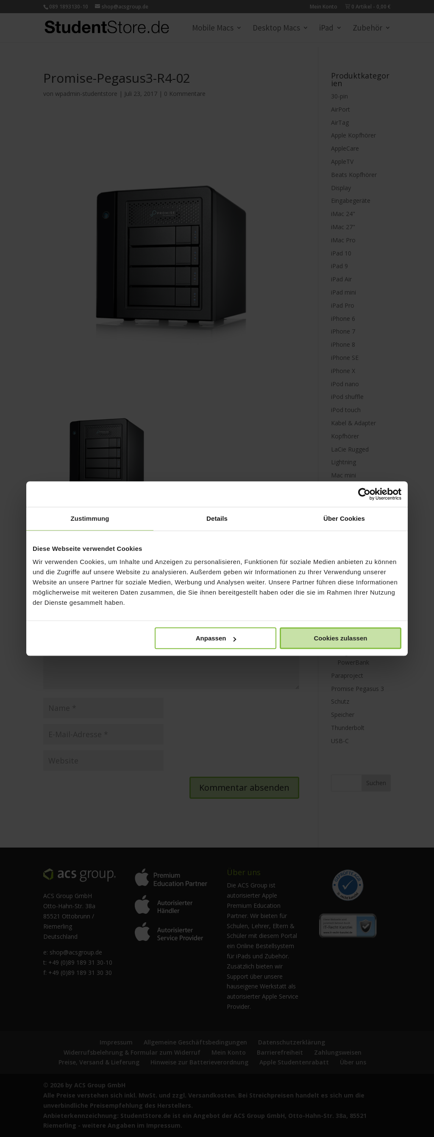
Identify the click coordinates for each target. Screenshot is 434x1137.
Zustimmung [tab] (90, 518)
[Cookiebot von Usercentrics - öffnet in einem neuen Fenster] (364, 494)
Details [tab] (217, 518)
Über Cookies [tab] (344, 518)
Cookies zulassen (340, 638)
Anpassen (216, 638)
